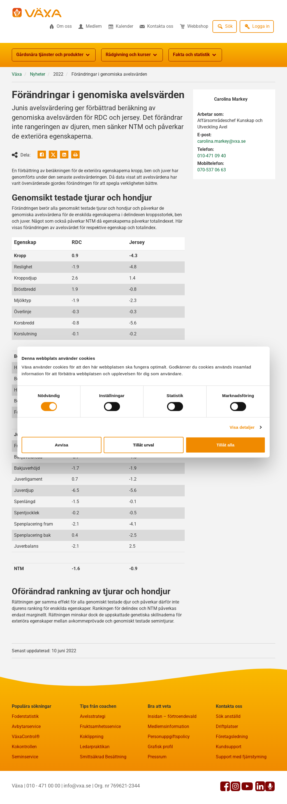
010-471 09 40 (211, 155)
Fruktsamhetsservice (100, 726)
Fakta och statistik (195, 55)
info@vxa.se (77, 786)
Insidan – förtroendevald (172, 716)
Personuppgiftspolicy (169, 736)
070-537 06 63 (211, 169)
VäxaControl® (26, 736)
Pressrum (157, 756)
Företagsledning (232, 736)
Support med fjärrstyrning (241, 756)
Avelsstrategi (92, 716)
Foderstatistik (25, 716)
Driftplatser (227, 726)
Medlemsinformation (168, 726)
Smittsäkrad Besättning (103, 756)
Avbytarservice (26, 726)
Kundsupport (228, 746)
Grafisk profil (160, 746)
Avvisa (61, 445)
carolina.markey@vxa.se (221, 141)
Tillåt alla (226, 445)
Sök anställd (228, 716)
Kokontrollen (24, 746)
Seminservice (25, 756)
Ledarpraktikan (95, 746)
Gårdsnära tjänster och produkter (53, 55)
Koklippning (91, 736)
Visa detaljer (242, 427)
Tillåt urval (143, 445)
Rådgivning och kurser (132, 55)
